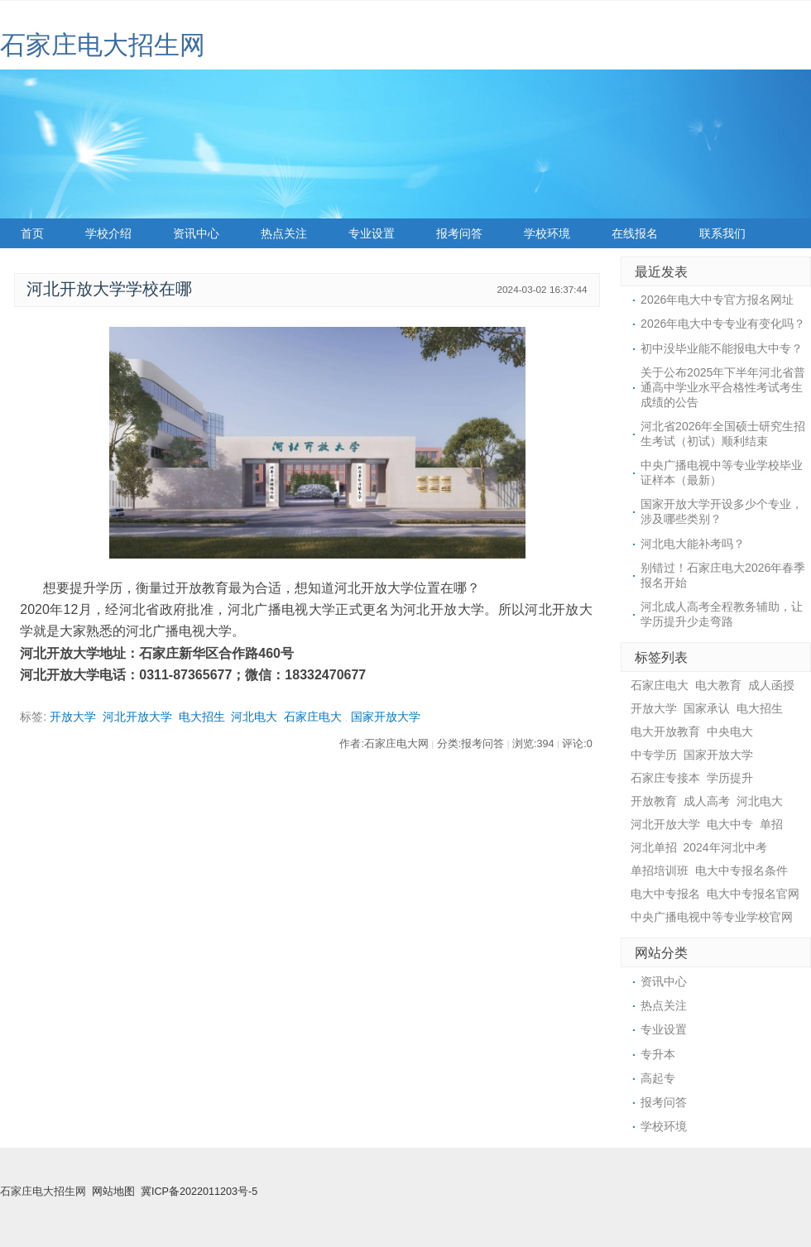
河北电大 (254, 716)
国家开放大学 (385, 716)
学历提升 (730, 777)
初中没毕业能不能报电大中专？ (722, 348)
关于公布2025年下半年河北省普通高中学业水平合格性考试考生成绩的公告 (723, 387)
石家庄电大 (313, 716)
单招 (771, 824)
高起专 (658, 1078)
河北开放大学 (137, 716)
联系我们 (722, 233)
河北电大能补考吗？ (693, 543)
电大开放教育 (665, 731)
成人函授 (771, 685)
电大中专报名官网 (753, 893)
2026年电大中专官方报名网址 (717, 299)
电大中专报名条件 (741, 870)
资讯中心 (196, 233)
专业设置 (371, 233)
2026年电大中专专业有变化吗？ (723, 323)
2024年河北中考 (725, 847)
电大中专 (730, 824)
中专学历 (654, 754)
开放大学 (73, 716)
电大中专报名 (665, 893)
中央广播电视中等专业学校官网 (712, 916)
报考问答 (459, 233)
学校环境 (547, 233)
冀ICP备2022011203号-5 (199, 1191)
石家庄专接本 (665, 777)
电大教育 (718, 685)
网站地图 (113, 1191)
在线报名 (635, 233)
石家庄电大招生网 (102, 45)
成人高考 (707, 801)
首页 (32, 233)
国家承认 (707, 708)
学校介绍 (108, 233)
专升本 (658, 1054)
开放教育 (654, 801)
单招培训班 (660, 870)
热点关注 (284, 233)
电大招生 (202, 716)
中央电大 (730, 731)
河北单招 (654, 847)
